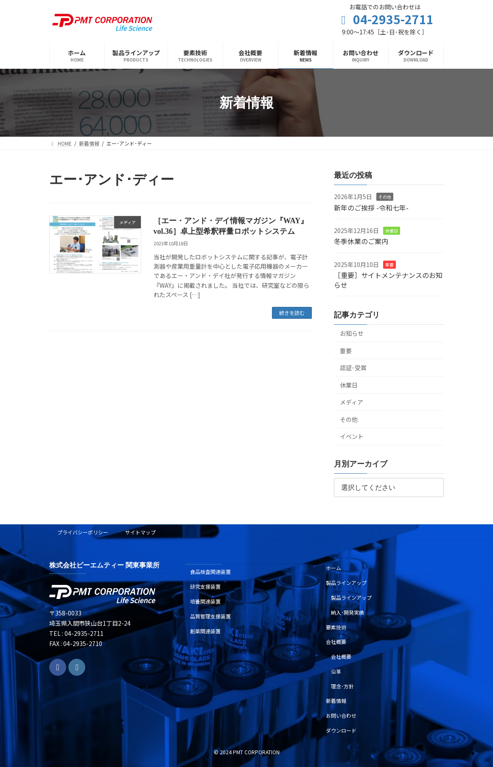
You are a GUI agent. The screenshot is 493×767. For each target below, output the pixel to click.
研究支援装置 (205, 586)
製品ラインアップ (346, 583)
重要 (389, 264)
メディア (351, 402)
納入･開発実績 (347, 612)
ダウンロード (341, 730)
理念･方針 (342, 686)
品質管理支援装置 (210, 616)
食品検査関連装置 (210, 572)
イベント (352, 437)
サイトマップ (140, 532)
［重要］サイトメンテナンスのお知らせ (388, 280)
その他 (384, 197)
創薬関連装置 (205, 631)
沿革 (336, 671)
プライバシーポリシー (82, 532)
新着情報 (336, 701)
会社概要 (336, 642)
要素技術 (336, 627)
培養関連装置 (205, 601)
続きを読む (292, 312)
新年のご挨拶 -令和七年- (371, 207)
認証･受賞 (353, 368)
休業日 (391, 231)
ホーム (333, 568)
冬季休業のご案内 (361, 241)
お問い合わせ (341, 715)
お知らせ (352, 333)
